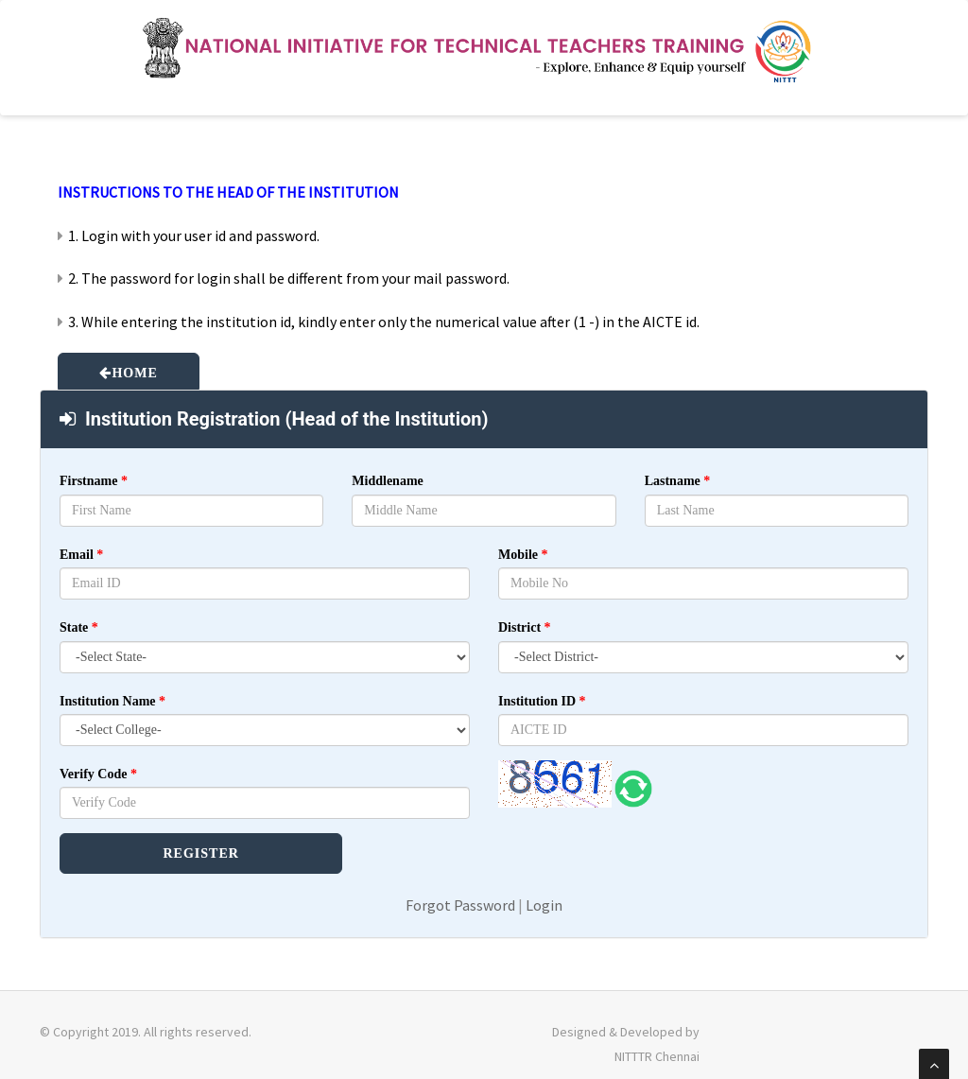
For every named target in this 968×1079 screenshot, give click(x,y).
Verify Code (98, 774)
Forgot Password (460, 905)
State (79, 627)
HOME (134, 373)
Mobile (523, 555)
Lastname (678, 481)
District (524, 627)
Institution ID (542, 701)
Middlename (387, 481)
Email (81, 555)
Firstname (94, 481)
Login (544, 905)
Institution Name (112, 701)
